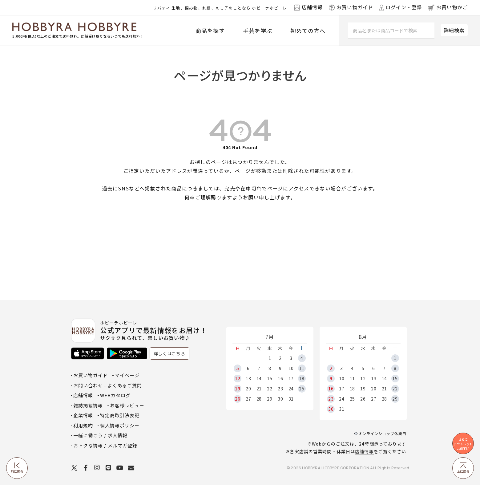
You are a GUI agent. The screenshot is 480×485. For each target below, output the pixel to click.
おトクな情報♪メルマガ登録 (105, 445)
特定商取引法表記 (119, 415)
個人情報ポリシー (119, 425)
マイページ (127, 375)
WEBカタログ (115, 395)
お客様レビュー (127, 405)
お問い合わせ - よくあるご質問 (107, 385)
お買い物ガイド (90, 375)
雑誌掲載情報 (88, 405)
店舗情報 (364, 451)
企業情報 (83, 415)
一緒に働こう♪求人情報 (100, 435)
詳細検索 (454, 30)
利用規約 (83, 425)
